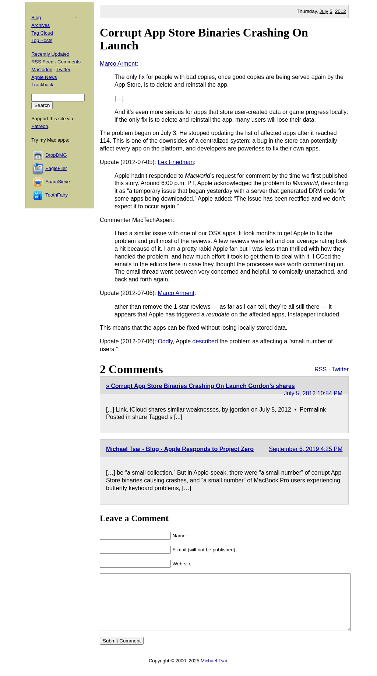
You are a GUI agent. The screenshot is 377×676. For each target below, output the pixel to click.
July (324, 11)
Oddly (165, 341)
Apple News (44, 77)
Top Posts (41, 40)
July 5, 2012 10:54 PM (313, 393)
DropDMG (56, 155)
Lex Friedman (176, 162)
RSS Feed (42, 62)
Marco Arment (118, 63)
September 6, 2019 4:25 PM (305, 449)
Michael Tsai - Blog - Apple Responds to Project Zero (180, 449)
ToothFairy (56, 195)
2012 (340, 11)
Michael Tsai (214, 672)
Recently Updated (50, 54)
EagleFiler (56, 168)
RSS (320, 369)
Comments (69, 62)
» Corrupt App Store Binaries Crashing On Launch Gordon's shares (200, 386)
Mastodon (41, 69)
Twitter (340, 369)
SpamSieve (57, 181)
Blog (36, 17)
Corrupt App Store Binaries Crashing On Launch (204, 39)
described (205, 341)
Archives (40, 25)
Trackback (42, 84)
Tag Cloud (42, 33)
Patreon (39, 126)
